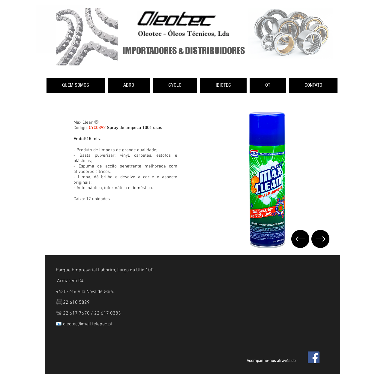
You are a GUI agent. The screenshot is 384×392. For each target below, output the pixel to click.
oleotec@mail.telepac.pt (87, 324)
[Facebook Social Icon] (314, 357)
